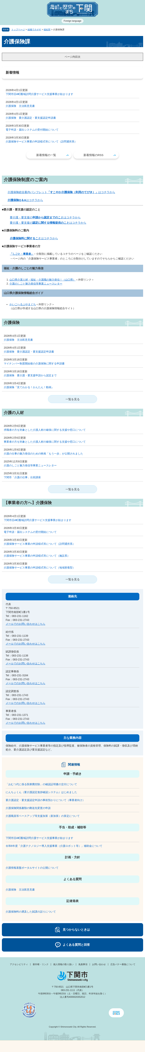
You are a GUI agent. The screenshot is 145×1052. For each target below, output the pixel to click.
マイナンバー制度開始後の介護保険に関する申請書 (34, 363)
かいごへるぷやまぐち (22, 304)
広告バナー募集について (122, 964)
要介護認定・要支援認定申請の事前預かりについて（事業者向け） (45, 800)
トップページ (18, 29)
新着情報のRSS (93, 155)
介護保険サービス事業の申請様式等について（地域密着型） (39, 567)
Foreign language (72, 21)
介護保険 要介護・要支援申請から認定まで (30, 375)
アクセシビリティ (19, 964)
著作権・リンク (41, 964)
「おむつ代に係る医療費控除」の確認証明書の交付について (41, 784)
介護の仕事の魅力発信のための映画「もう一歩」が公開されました (43, 453)
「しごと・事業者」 (22, 253)
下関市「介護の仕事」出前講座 (22, 477)
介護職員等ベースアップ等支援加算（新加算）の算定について (43, 815)
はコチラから (25, 200)
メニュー (18, 1045)
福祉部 (47, 29)
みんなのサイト (127, 1046)
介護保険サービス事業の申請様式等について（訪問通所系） (41, 141)
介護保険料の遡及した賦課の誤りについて (31, 911)
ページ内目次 (72, 56)
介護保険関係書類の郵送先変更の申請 (28, 807)
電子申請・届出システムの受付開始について (32, 129)
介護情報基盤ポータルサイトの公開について (32, 867)
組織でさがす (34, 29)
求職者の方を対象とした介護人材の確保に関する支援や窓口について (45, 429)
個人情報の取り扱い (63, 964)
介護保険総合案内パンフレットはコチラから (61, 192)
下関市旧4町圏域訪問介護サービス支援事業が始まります (39, 94)
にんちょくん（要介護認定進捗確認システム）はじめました (41, 792)
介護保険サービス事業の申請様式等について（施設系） (37, 555)
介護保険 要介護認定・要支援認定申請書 (31, 117)
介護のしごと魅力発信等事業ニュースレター (35, 283)
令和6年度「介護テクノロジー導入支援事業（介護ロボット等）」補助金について (54, 845)
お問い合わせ (99, 964)
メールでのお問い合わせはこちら (25, 623)
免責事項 (82, 964)
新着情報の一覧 (46, 155)
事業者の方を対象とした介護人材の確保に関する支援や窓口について (45, 441)
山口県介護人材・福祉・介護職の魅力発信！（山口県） (42, 279)
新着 (54, 1046)
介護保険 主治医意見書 (20, 105)
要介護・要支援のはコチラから (45, 217)
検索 (90, 1046)
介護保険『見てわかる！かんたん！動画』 (29, 387)
